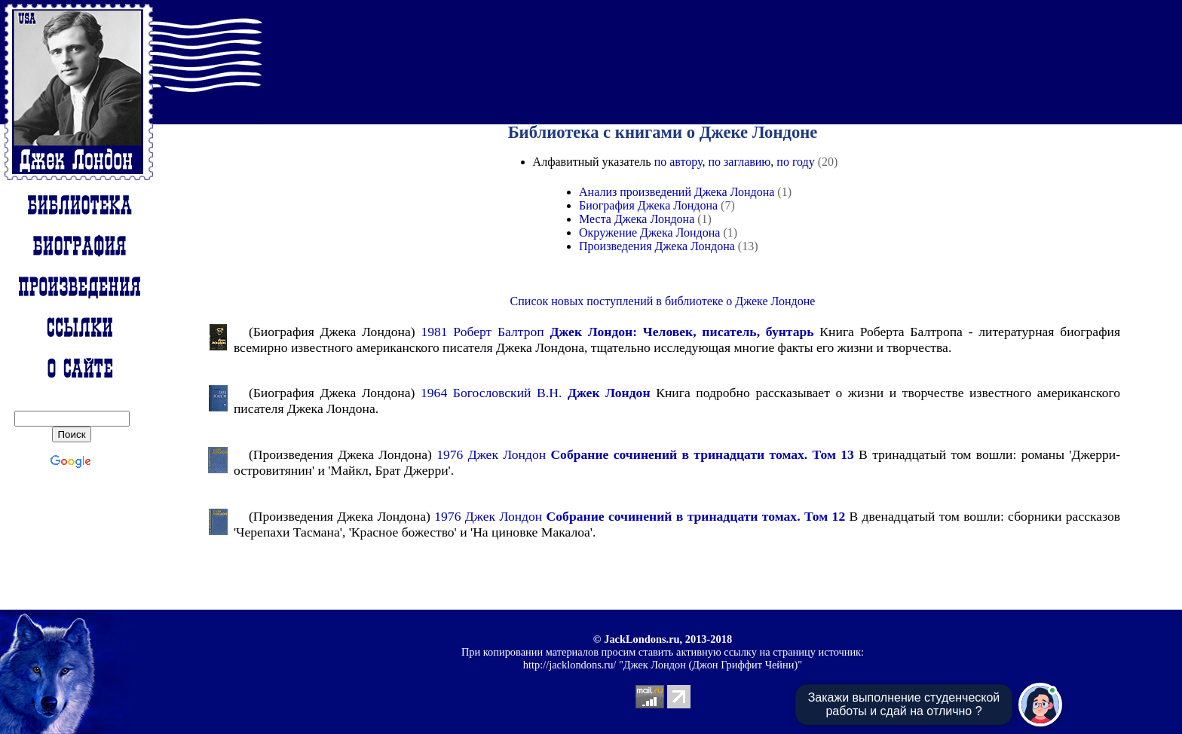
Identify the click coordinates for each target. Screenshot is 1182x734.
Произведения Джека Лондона (657, 246)
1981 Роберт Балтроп (617, 331)
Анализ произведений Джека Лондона (676, 191)
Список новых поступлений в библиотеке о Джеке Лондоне (663, 301)
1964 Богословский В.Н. (536, 392)
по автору (678, 161)
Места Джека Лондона (636, 219)
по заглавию (739, 161)
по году (795, 161)
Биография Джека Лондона (648, 205)
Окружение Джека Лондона (649, 232)
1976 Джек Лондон (645, 454)
